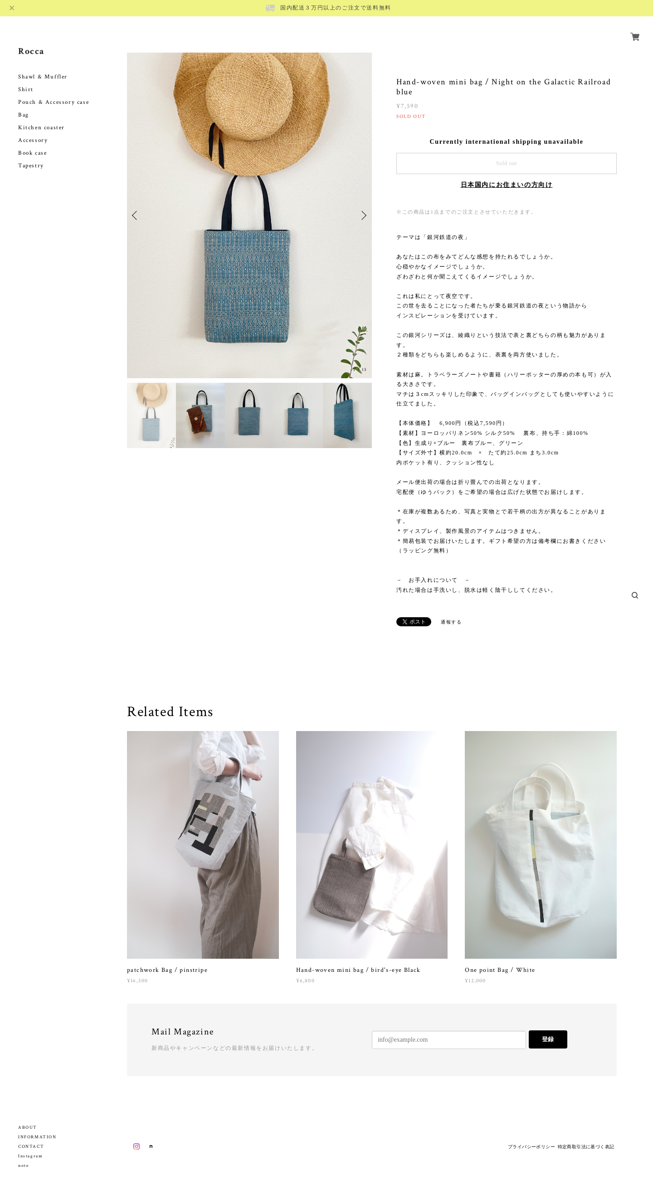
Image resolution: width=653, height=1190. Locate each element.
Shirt (26, 79)
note (23, 1166)
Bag (23, 104)
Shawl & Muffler (43, 66)
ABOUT (27, 1128)
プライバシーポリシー (531, 1146)
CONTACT (31, 1147)
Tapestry (31, 155)
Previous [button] (136, 215)
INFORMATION (37, 1137)
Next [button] (363, 215)
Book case (32, 143)
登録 (548, 1039)
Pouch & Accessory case (54, 92)
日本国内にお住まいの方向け (507, 184)
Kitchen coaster (41, 117)
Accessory (33, 130)
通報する (451, 621)
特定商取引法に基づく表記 (586, 1146)
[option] (249, 215)
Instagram (30, 1156)
